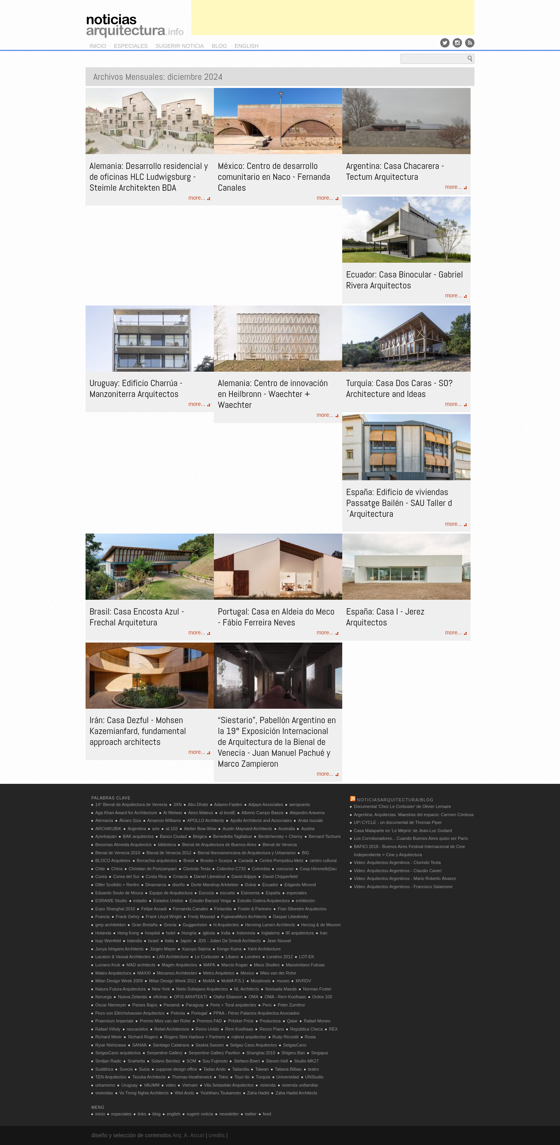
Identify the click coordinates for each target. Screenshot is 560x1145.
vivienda (267, 1085)
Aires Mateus (200, 812)
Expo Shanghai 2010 (115, 908)
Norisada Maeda (281, 989)
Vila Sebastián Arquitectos (229, 1085)
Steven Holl (277, 1061)
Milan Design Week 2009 (119, 980)
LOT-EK (306, 956)
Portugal (199, 1013)
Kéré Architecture (264, 949)
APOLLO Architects (205, 820)
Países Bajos (144, 1005)
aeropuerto (299, 804)
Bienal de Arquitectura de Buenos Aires (219, 844)
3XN (177, 804)
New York (161, 989)
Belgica (200, 836)
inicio (97, 46)
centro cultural (323, 860)
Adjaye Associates (265, 804)
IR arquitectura (300, 933)
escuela (227, 892)
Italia (169, 940)
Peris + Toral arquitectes (233, 1005)
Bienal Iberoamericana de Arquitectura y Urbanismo (247, 852)
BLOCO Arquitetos (113, 860)
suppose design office (176, 1069)
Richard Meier (108, 1036)
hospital (152, 933)
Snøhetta (136, 1061)
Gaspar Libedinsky (290, 916)
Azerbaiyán (106, 836)
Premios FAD (209, 1021)
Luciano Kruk (107, 964)
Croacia (180, 876)
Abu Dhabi (198, 804)
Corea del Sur (126, 876)
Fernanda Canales (190, 908)
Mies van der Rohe (278, 973)
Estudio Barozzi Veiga (210, 900)
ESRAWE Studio (111, 900)
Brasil (188, 860)
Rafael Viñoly (108, 1029)
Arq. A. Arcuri (189, 1135)
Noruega (103, 996)
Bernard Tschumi (325, 836)
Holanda (103, 933)
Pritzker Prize (240, 1021)
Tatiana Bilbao (288, 1069)
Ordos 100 (322, 996)
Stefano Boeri (247, 1061)
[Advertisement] (332, 17)
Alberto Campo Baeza (263, 812)
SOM (191, 1061)
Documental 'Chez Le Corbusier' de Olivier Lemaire (402, 806)
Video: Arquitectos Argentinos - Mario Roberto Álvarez (405, 878)
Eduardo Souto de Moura (119, 892)
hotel (170, 933)
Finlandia (223, 908)
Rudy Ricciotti (286, 1036)
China (116, 868)
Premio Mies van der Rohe (165, 1021)
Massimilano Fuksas (305, 964)
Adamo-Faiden (228, 804)
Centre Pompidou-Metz (281, 860)
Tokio (223, 1077)
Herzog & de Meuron (321, 924)
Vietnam (190, 1085)
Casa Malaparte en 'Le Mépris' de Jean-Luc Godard (403, 830)
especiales (131, 46)
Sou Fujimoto (215, 1061)
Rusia (310, 1036)
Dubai (250, 884)
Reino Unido (207, 1029)
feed (267, 1114)
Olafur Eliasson (228, 996)
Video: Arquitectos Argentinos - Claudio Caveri (397, 870)
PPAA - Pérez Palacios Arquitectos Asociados (257, 1013)
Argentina (137, 828)
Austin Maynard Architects (247, 828)
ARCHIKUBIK (108, 828)
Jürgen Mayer (163, 949)
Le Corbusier (207, 956)
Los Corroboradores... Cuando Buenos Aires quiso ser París (411, 838)
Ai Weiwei (172, 812)
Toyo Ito (242, 1077)
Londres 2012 (280, 956)
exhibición (305, 900)
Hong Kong (128, 933)
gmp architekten (110, 924)
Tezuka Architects (149, 1077)
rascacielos (137, 1029)
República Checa (306, 1029)
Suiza (144, 1069)
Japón (186, 940)
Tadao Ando (214, 1069)
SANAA (139, 1045)
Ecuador (270, 884)
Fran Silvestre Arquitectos (302, 908)
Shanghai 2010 (261, 1052)
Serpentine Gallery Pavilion (214, 1052)
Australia (286, 828)
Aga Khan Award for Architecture (126, 812)
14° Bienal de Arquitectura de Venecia (131, 804)
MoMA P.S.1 (233, 980)
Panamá (172, 1005)
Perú (266, 1005)
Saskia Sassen (210, 1045)
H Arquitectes (226, 924)
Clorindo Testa (196, 868)
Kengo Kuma (229, 949)
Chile (100, 868)
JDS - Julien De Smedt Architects (229, 940)
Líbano (232, 956)
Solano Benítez (165, 1061)
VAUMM (151, 1085)
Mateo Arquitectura (113, 973)
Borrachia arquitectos (157, 860)
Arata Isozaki (310, 820)
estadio (140, 900)
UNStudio (314, 1077)
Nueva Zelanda (132, 996)
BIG (305, 852)
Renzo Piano (271, 1029)
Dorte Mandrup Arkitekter (214, 884)
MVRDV (303, 980)
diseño (178, 884)
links (142, 1114)
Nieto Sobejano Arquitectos (202, 989)
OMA (253, 996)
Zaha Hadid (258, 1093)
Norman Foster (317, 989)
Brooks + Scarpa (216, 860)
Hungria (189, 933)
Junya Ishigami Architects (119, 949)
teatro (313, 1069)
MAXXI (143, 973)
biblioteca (167, 844)
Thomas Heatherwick (192, 1077)
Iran (323, 933)
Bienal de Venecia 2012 (169, 852)
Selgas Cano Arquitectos (253, 1045)
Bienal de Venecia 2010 (117, 852)
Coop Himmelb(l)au (318, 868)
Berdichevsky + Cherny (280, 836)
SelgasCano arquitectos (118, 1052)
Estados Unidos (168, 900)
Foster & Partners (254, 908)
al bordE (227, 812)
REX (333, 1029)
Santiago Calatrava (171, 1045)
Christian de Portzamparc (153, 868)
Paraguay (195, 1005)
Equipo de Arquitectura (170, 892)
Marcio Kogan (234, 964)
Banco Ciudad (173, 836)
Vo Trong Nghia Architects (144, 1093)
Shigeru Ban (293, 1052)
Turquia (263, 1077)
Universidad (287, 1077)
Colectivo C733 (231, 868)
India (226, 933)
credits (217, 1135)
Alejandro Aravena (307, 812)
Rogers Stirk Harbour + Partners (194, 1036)
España (273, 892)
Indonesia (245, 933)
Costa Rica (156, 876)
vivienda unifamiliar (300, 1085)
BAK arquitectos (138, 836)
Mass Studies (267, 964)
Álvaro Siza (130, 820)
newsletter (229, 1114)
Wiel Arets (184, 1093)
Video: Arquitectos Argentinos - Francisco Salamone (403, 886)
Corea (101, 876)
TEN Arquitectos (110, 1077)
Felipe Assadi (153, 908)
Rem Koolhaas (239, 1029)
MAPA (209, 964)
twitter (250, 1114)
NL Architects (246, 989)
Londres (253, 956)
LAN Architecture (173, 956)
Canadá (246, 860)
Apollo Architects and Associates (261, 820)
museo (282, 980)
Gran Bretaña (145, 924)
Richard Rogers (143, 1036)
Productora (270, 1021)
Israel (153, 940)
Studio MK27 (306, 1061)
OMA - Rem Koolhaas (285, 996)
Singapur (319, 1052)
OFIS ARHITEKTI (190, 996)
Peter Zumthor (291, 1005)
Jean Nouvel (279, 940)
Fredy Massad (201, 916)
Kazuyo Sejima (196, 949)
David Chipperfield (280, 876)
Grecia (170, 924)
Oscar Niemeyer (110, 1005)
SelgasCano (294, 1045)
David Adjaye (243, 876)
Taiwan (261, 1069)
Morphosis (261, 980)
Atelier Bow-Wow (200, 828)
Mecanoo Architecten (177, 973)
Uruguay (129, 1085)
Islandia (134, 940)
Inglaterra (270, 933)
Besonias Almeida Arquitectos (123, 844)
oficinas (160, 996)
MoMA (209, 980)
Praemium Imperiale (114, 1021)
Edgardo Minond (300, 884)
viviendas (104, 1093)
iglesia (209, 933)
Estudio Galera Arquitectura (263, 900)
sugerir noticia (180, 46)
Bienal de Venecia (279, 844)
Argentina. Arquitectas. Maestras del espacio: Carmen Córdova (414, 814)
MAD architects (141, 964)
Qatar (292, 1021)
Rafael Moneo (317, 1021)
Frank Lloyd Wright (164, 916)
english (246, 46)
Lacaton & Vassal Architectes (122, 956)
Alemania (104, 820)
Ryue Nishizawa (110, 1045)
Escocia (206, 892)
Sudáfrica (104, 1069)
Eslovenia (250, 892)
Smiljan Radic (108, 1061)
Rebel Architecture (171, 1029)
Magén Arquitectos (179, 964)
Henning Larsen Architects (270, 924)
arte (155, 828)
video (171, 1085)
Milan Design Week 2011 (172, 980)
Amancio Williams (164, 820)
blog (219, 46)
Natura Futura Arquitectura (120, 989)
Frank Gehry (128, 916)
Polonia (178, 1013)
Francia (102, 916)
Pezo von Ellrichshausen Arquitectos (129, 1013)
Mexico (247, 973)
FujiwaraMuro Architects (244, 916)
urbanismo (105, 1085)
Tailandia (240, 1069)
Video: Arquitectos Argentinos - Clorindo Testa (397, 862)
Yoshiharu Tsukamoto (220, 1093)
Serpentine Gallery (164, 1052)
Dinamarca (155, 884)
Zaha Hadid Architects (296, 1093)
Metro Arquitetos (218, 973)
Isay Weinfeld (108, 940)
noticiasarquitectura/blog (395, 799)
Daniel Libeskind (210, 876)
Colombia (261, 868)
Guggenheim (195, 924)
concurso (285, 868)
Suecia (126, 1069)
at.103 (172, 828)
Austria (307, 828)
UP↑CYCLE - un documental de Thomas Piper (398, 822)
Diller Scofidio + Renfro (117, 884)
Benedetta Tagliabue (232, 836)
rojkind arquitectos (248, 1036)
